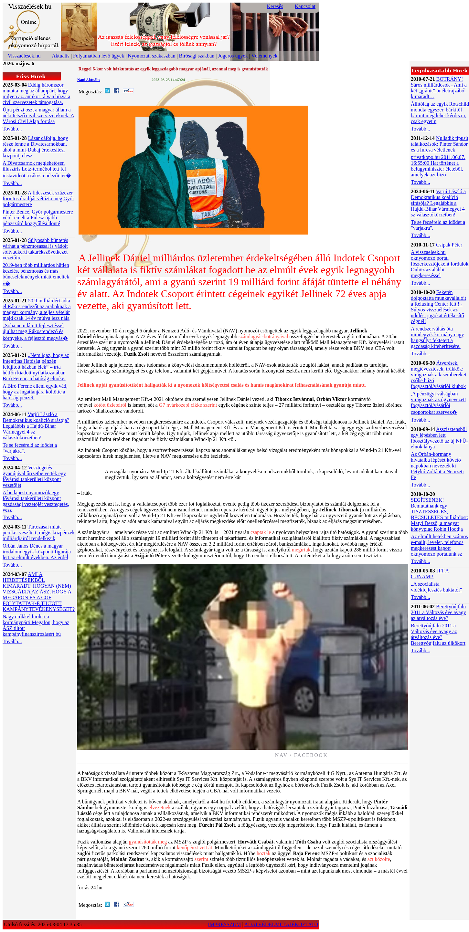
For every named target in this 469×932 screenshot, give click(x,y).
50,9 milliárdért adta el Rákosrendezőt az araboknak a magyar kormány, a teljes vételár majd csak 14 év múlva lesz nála (37, 309)
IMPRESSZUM (224, 924)
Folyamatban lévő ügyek (98, 55)
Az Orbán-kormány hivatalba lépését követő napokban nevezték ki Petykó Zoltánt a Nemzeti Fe (437, 465)
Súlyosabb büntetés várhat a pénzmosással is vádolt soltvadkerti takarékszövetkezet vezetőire (35, 248)
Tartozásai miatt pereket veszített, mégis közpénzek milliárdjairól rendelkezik (39, 532)
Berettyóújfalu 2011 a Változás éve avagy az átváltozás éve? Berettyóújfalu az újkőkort (438, 634)
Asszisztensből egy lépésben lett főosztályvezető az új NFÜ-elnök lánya (439, 437)
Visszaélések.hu (24, 55)
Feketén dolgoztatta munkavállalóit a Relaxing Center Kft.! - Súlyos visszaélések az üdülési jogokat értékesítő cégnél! (438, 306)
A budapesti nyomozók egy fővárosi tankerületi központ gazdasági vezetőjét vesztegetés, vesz (36, 501)
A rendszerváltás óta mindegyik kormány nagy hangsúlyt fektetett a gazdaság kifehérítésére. (437, 337)
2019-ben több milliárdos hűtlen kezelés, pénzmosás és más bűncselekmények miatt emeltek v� (36, 274)
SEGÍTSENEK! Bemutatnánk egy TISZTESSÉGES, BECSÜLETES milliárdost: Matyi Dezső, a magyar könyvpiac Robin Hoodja (439, 514)
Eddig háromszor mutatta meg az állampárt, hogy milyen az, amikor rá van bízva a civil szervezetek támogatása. (36, 93)
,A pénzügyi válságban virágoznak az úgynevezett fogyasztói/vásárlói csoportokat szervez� (438, 403)
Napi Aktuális (88, 80)
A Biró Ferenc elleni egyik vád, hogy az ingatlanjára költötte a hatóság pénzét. (35, 391)
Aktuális (60, 55)
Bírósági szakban (197, 55)
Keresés (275, 6)
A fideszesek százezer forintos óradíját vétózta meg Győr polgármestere (38, 198)
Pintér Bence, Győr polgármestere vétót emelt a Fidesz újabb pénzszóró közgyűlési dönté (38, 217)
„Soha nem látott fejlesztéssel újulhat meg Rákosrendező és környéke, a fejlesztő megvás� (35, 332)
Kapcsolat (305, 6)
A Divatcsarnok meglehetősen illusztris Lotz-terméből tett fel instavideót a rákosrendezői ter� (37, 169)
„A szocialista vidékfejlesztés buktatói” (436, 586)
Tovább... (12, 128)
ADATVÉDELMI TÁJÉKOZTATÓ (281, 924)
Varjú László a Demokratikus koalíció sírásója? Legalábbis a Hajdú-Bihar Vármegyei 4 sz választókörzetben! (36, 426)
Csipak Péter (449, 244)
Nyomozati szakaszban (151, 55)
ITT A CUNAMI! (430, 573)
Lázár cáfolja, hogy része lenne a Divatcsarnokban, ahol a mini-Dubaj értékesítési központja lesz (35, 146)
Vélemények (264, 55)
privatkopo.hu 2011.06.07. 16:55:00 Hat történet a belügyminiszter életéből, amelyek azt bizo (438, 165)
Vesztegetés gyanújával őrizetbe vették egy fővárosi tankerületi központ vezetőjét (34, 476)
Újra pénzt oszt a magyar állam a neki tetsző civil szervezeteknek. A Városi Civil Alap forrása (38, 115)
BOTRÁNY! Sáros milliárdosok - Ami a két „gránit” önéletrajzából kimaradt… (438, 87)
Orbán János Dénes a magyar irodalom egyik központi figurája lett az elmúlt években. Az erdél (37, 551)
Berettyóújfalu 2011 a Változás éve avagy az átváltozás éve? (438, 612)
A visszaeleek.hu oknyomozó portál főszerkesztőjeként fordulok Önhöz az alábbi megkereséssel (439, 263)
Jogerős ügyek (233, 55)
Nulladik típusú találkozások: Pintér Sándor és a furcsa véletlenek (439, 143)
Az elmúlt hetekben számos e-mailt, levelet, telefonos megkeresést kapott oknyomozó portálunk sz (439, 545)
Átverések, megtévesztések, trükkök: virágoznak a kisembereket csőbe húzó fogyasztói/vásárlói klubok (438, 374)
